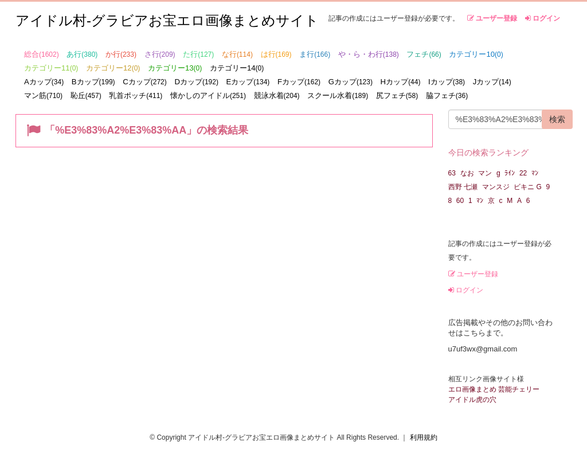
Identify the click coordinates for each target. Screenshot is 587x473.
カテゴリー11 (51, 68)
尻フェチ (397, 95)
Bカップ (93, 81)
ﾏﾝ (534, 173)
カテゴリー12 (113, 68)
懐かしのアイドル (208, 95)
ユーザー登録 (492, 18)
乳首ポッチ (135, 95)
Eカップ (248, 81)
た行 (198, 54)
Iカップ (446, 81)
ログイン (542, 18)
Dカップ (196, 81)
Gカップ (350, 81)
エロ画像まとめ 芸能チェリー (493, 389)
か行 (120, 54)
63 (452, 173)
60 (460, 201)
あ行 (81, 54)
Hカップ (401, 81)
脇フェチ (447, 95)
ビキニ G (528, 187)
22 (523, 173)
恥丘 (86, 95)
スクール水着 (337, 95)
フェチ (423, 54)
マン (485, 173)
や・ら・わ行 (368, 54)
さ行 (159, 54)
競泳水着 (277, 95)
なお (467, 173)
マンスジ (496, 187)
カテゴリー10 (476, 54)
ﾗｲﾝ (509, 173)
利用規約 (423, 437)
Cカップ (145, 81)
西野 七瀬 (463, 187)
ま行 (314, 54)
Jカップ (492, 81)
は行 (276, 54)
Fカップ (298, 81)
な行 (237, 54)
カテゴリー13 (175, 68)
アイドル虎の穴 (472, 400)
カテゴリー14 (237, 68)
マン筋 (43, 95)
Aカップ (44, 81)
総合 (41, 54)
